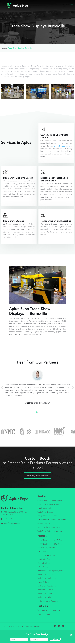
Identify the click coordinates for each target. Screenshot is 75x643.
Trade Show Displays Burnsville (20, 48)
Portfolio (42, 535)
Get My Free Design (37, 475)
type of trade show (62, 146)
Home (4, 48)
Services (42, 496)
